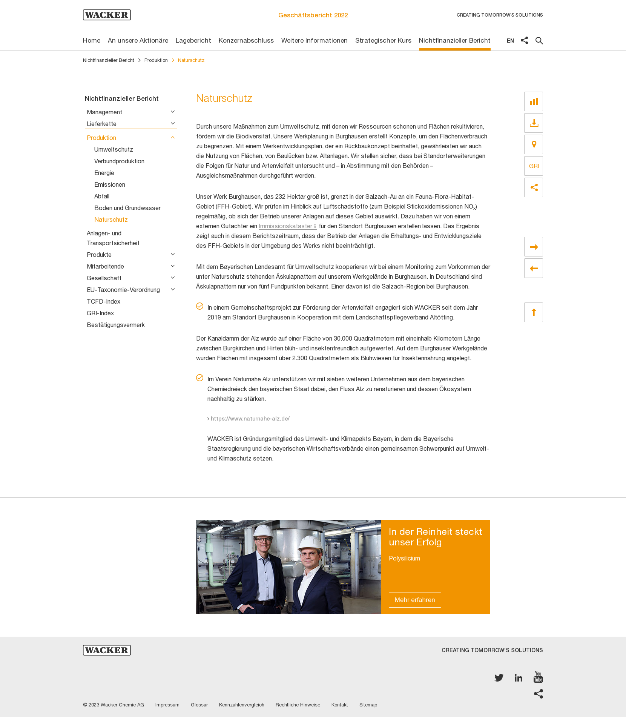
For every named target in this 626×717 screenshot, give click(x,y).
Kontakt (339, 705)
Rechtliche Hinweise (298, 705)
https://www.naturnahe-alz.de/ (250, 419)
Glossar (199, 705)
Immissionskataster (285, 226)
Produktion (156, 60)
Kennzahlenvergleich (241, 705)
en (510, 40)
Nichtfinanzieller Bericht (108, 60)
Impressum (167, 705)
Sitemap (368, 705)
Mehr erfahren (415, 599)
